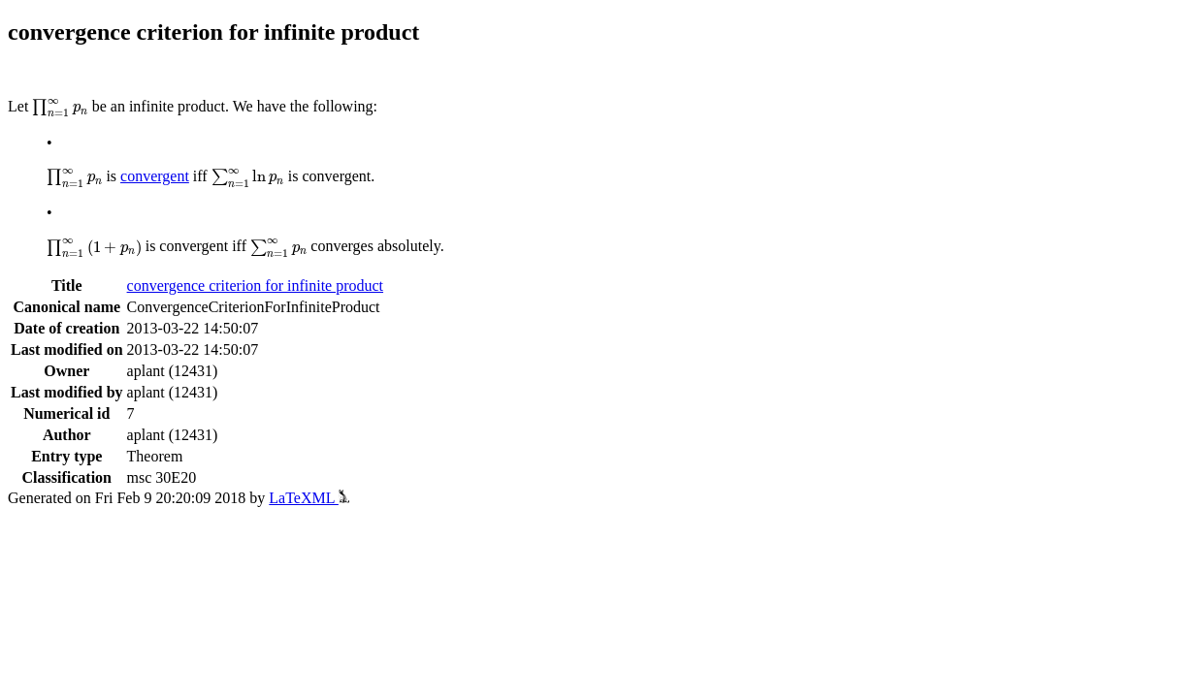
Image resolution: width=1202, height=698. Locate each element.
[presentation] (59, 108)
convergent (154, 176)
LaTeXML (309, 498)
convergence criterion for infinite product (255, 285)
